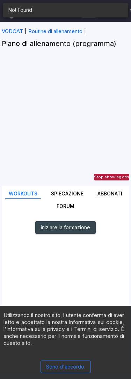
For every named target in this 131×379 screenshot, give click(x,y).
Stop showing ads (111, 177)
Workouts (23, 193)
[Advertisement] (65, 120)
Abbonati (109, 193)
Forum (65, 206)
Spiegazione (67, 193)
